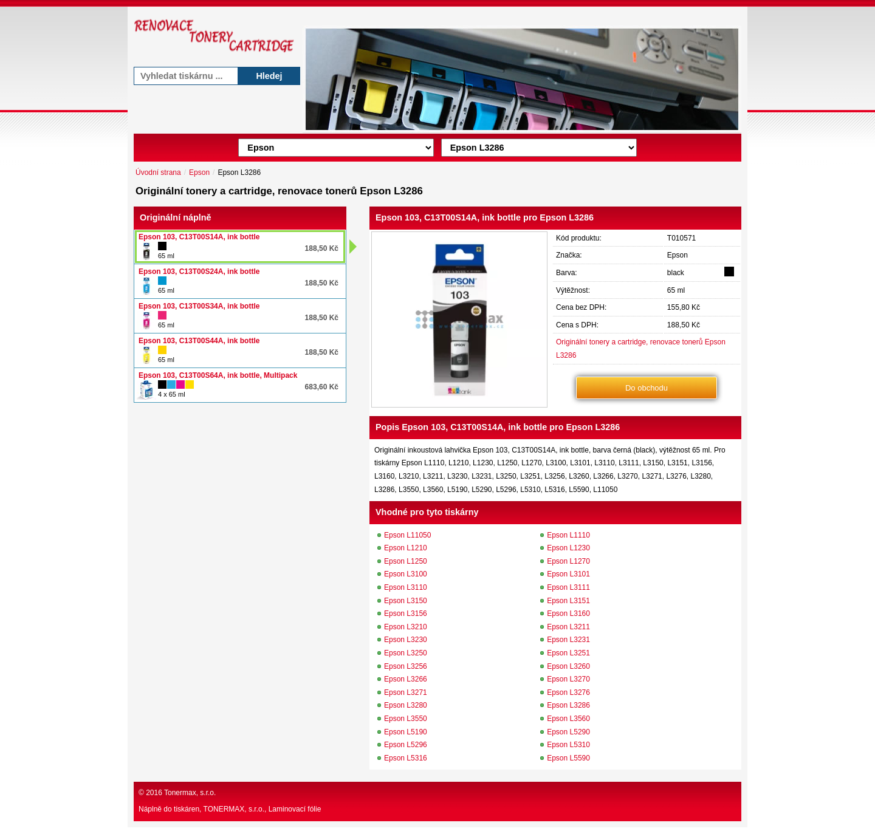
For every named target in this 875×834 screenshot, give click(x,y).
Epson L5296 (405, 744)
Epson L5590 (568, 758)
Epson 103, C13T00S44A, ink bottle (199, 341)
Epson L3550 (405, 718)
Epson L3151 (568, 600)
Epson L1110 (568, 535)
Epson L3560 (568, 718)
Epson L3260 (568, 666)
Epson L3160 (568, 613)
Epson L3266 (405, 679)
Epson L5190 (405, 732)
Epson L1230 (568, 548)
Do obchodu (646, 387)
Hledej (269, 76)
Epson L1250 (405, 561)
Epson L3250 (405, 653)
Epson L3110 (405, 587)
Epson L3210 (405, 627)
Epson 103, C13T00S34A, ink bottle (199, 306)
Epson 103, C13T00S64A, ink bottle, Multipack (218, 375)
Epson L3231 (568, 639)
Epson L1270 (568, 561)
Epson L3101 (568, 574)
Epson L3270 (568, 679)
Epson (199, 172)
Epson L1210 (405, 548)
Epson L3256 (405, 666)
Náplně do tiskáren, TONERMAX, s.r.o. (201, 809)
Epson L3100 (405, 574)
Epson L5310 (568, 744)
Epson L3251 (568, 653)
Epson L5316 (405, 758)
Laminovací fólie (295, 809)
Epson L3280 (405, 705)
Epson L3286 (568, 705)
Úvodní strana (158, 172)
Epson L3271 (405, 692)
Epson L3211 (568, 627)
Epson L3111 (568, 587)
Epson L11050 (407, 535)
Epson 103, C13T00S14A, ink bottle (199, 237)
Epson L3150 (405, 600)
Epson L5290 (568, 732)
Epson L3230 (405, 639)
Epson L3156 (405, 613)
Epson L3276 (568, 692)
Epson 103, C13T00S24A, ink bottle (199, 271)
